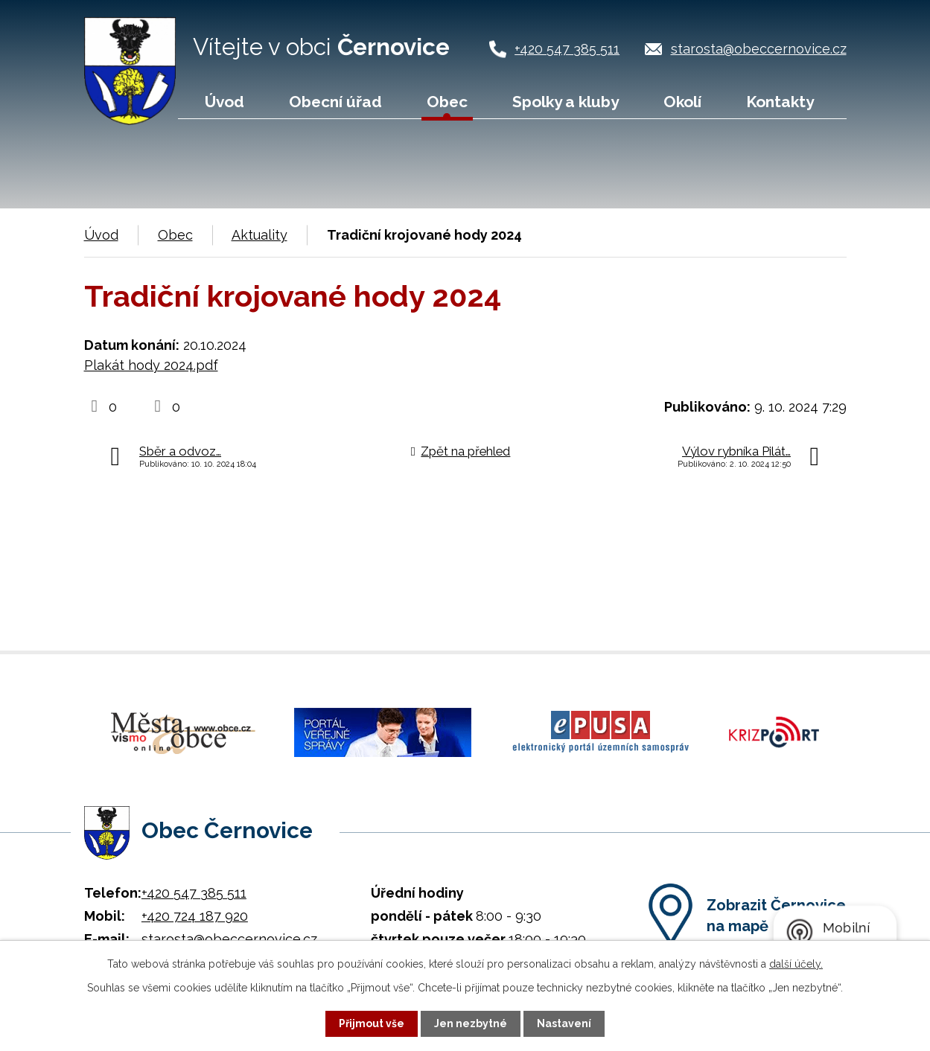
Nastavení (564, 1023)
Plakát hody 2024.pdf (151, 365)
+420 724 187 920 (194, 916)
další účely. (796, 964)
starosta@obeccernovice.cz (759, 49)
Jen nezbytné (470, 1023)
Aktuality (259, 235)
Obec (447, 101)
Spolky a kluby (565, 101)
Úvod (224, 101)
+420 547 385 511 (567, 49)
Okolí (682, 101)
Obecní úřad (335, 101)
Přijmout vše (371, 1023)
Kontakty (780, 101)
